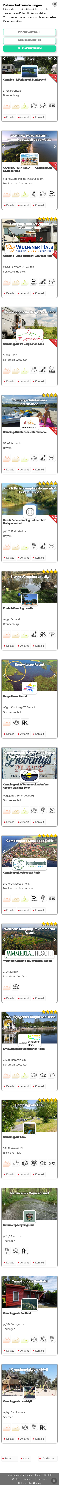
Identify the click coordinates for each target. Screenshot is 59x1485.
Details (10, 117)
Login (38, 1475)
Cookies (16, 1479)
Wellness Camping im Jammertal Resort (29, 931)
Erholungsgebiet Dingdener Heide (30, 1017)
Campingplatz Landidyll (29, 1369)
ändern (9, 1458)
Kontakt (39, 117)
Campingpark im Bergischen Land (29, 312)
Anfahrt (24, 117)
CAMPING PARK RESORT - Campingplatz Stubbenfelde (29, 138)
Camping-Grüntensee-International (29, 402)
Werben (28, 1479)
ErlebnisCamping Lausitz (30, 576)
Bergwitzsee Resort (29, 665)
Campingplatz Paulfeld (29, 1281)
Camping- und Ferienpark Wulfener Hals (29, 226)
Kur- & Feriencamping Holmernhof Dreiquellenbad (29, 490)
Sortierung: (49, 1458)
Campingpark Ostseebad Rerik (29, 841)
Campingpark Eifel (29, 1105)
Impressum (41, 1479)
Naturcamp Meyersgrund (29, 1193)
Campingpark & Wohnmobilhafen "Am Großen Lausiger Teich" (29, 754)
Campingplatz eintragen (19, 1475)
